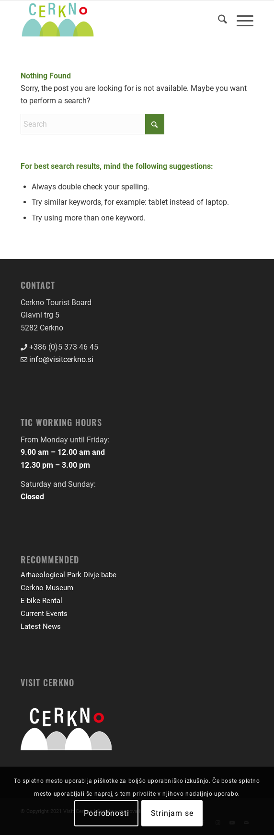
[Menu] (240, 19)
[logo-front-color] (114, 19)
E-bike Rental (41, 600)
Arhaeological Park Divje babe (68, 575)
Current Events (44, 613)
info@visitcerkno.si (61, 359)
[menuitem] (217, 19)
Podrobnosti (106, 813)
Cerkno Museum (47, 587)
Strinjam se (172, 813)
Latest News (41, 626)
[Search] (217, 19)
